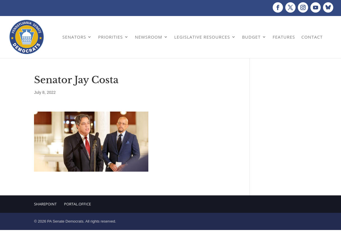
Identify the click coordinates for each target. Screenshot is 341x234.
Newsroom (148, 37)
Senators (74, 37)
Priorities (110, 37)
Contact (312, 37)
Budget (251, 37)
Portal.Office (77, 204)
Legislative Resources (202, 37)
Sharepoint (45, 204)
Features (284, 37)
